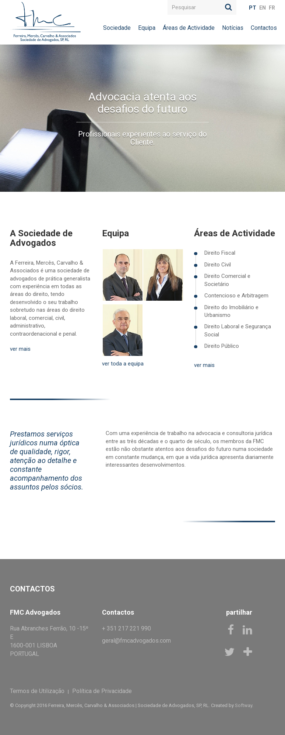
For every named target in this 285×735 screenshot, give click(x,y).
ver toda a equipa (123, 363)
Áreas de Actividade (189, 27)
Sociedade (117, 27)
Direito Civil (217, 264)
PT (252, 8)
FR (272, 8)
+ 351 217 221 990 (126, 628)
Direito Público (221, 346)
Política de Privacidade (102, 691)
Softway (243, 705)
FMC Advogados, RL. (45, 22)
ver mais (20, 349)
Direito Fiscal (219, 253)
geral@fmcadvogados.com (136, 640)
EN (262, 8)
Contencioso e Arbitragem (236, 295)
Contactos (264, 27)
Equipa (146, 27)
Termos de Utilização (37, 691)
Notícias (232, 27)
